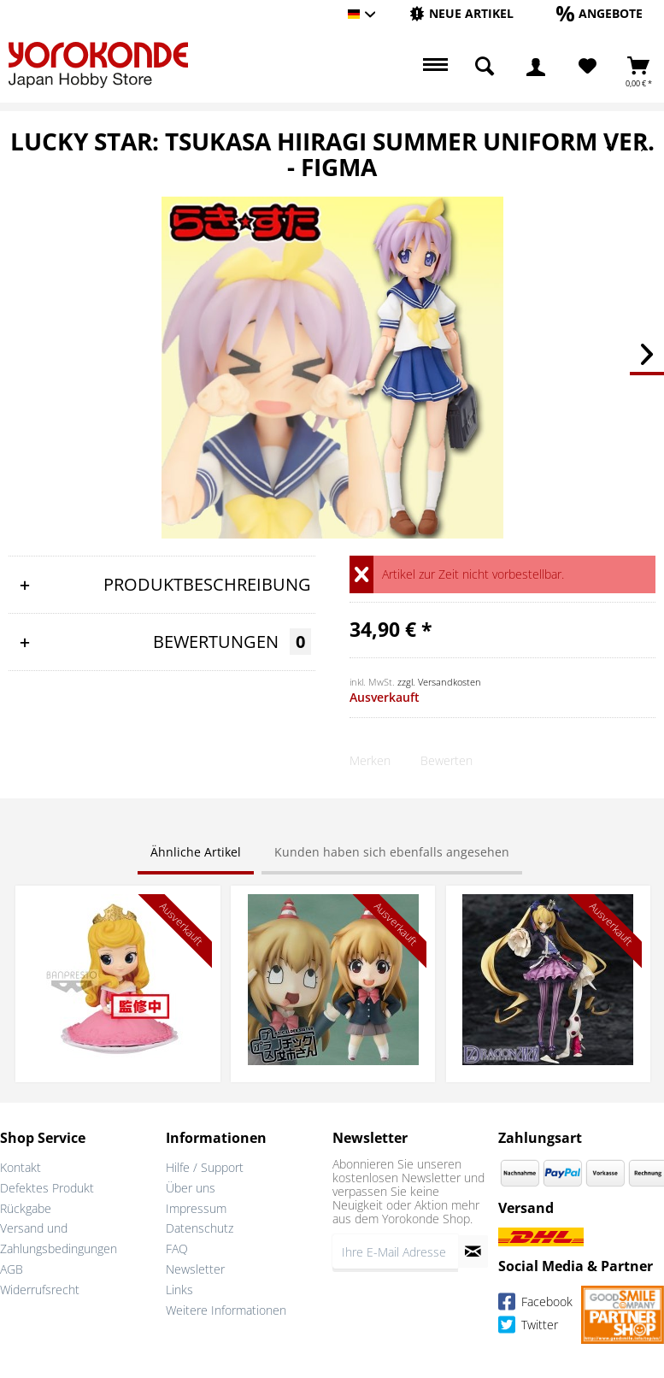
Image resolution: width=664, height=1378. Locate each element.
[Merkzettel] (587, 66)
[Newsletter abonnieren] (473, 1251)
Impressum (196, 1208)
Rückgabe (25, 1208)
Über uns (190, 1188)
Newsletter (195, 1269)
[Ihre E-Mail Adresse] (395, 1251)
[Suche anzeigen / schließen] (484, 66)
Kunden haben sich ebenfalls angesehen (391, 852)
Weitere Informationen (226, 1310)
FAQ (177, 1248)
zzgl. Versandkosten (439, 681)
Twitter (528, 1327)
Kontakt (20, 1167)
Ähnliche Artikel (195, 852)
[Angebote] (599, 13)
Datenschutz (199, 1228)
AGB (11, 1269)
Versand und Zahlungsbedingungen (58, 1238)
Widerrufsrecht (39, 1289)
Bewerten (446, 760)
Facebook (535, 1304)
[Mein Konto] (536, 66)
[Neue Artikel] (461, 13)
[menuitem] (461, 14)
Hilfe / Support (205, 1167)
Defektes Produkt (47, 1188)
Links (179, 1289)
